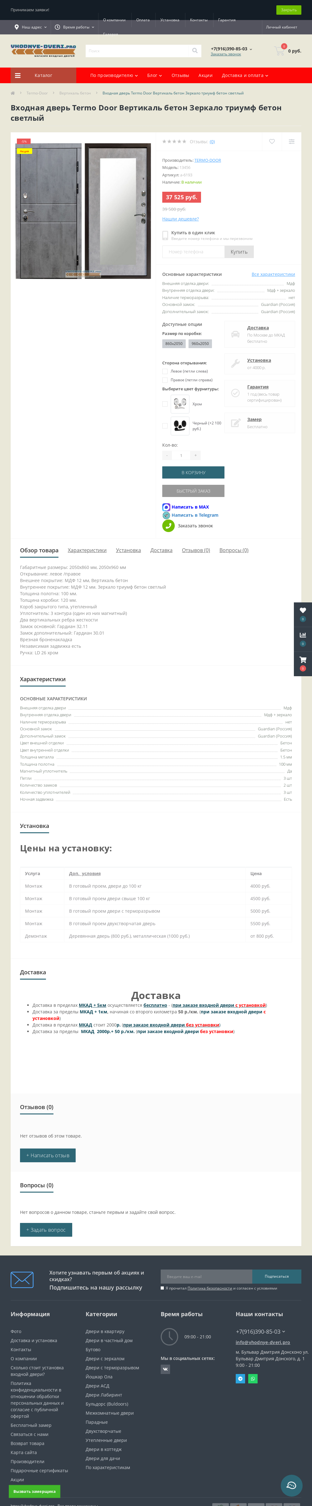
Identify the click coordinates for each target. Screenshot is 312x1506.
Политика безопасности (210, 1288)
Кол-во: (170, 445)
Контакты (199, 20)
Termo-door (207, 160)
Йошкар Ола (99, 1377)
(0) (212, 142)
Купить (239, 251)
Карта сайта (24, 1452)
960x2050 (200, 343)
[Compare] (291, 141)
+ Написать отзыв (47, 1155)
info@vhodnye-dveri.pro (263, 1342)
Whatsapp (253, 1379)
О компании (114, 20)
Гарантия (112, 34)
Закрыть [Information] (289, 10)
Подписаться (277, 1276)
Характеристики (87, 550)
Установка (169, 20)
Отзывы (180, 75)
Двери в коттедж (104, 1449)
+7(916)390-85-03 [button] (260, 1331)
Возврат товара (27, 1443)
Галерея (138, 34)
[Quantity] (181, 455)
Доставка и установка (34, 1340)
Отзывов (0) (196, 550)
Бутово (93, 1349)
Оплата (143, 20)
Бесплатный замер (31, 1425)
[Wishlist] (272, 141)
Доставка (258, 328)
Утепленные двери (106, 1440)
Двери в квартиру (105, 1331)
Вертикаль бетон (75, 93)
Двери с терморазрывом (112, 1368)
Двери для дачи (103, 1458)
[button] (303, 664)
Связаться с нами (29, 1434)
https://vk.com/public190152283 (165, 1369)
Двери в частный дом (109, 1340)
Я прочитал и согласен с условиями (221, 1288)
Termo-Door (37, 93)
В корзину (193, 472)
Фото (16, 1331)
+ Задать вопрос (46, 1229)
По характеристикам (108, 1467)
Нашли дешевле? (180, 219)
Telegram (240, 1379)
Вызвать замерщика (35, 1491)
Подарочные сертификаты (39, 1470)
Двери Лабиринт (104, 1395)
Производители (27, 1461)
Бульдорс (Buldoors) (107, 1404)
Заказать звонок (226, 54)
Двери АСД (97, 1386)
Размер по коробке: (182, 333)
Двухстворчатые (103, 1431)
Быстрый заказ (193, 491)
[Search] (194, 51)
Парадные (97, 1422)
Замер (254, 419)
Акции (206, 75)
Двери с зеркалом (105, 1358)
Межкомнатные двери (110, 1413)
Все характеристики (273, 274)
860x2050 (174, 343)
